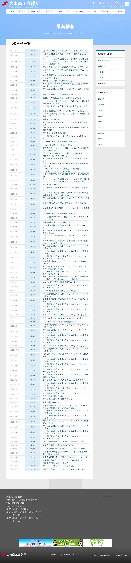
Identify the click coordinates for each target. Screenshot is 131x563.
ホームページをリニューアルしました (58, 466)
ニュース (101, 78)
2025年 (101, 105)
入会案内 (118, 12)
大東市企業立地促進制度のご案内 (56, 81)
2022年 (101, 122)
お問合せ (52, 555)
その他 (101, 72)
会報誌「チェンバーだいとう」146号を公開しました (64, 346)
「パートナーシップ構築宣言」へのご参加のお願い (64, 449)
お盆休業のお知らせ (51, 185)
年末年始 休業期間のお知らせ (56, 133)
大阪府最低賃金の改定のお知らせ (56, 446)
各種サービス (64, 12)
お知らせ (33, 51)
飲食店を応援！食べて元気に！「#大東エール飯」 (63, 458)
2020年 (101, 134)
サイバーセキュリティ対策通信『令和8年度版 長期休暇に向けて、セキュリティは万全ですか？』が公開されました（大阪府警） (66, 61)
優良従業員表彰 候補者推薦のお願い (58, 95)
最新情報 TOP (104, 61)
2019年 (101, 139)
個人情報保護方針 (71, 555)
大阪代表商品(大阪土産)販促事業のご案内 (60, 283)
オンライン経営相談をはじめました (57, 399)
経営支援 (49, 12)
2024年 (101, 111)
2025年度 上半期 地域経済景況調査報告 (59, 142)
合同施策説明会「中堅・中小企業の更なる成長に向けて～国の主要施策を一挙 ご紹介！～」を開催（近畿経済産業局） (66, 114)
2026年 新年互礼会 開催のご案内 (57, 146)
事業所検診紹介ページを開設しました (58, 223)
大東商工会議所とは (17, 12)
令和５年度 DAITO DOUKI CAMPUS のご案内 (63, 380)
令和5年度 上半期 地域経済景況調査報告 (59, 322)
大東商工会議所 (106, 497)
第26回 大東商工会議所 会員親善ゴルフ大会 (62, 98)
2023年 (101, 117)
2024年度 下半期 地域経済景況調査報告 (59, 214)
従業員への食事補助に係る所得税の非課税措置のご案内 (66, 51)
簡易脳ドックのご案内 (52, 120)
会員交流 (92, 12)
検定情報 (101, 84)
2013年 (101, 145)
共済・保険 (35, 12)
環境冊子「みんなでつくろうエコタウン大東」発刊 (64, 470)
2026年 (101, 99)
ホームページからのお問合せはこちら (107, 6)
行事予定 (105, 12)
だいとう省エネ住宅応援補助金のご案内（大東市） (64, 67)
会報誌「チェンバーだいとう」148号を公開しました (64, 315)
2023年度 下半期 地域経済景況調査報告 (59, 291)
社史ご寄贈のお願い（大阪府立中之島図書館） (62, 442)
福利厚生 (79, 12)
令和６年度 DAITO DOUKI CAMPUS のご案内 (63, 319)
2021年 (101, 128)
